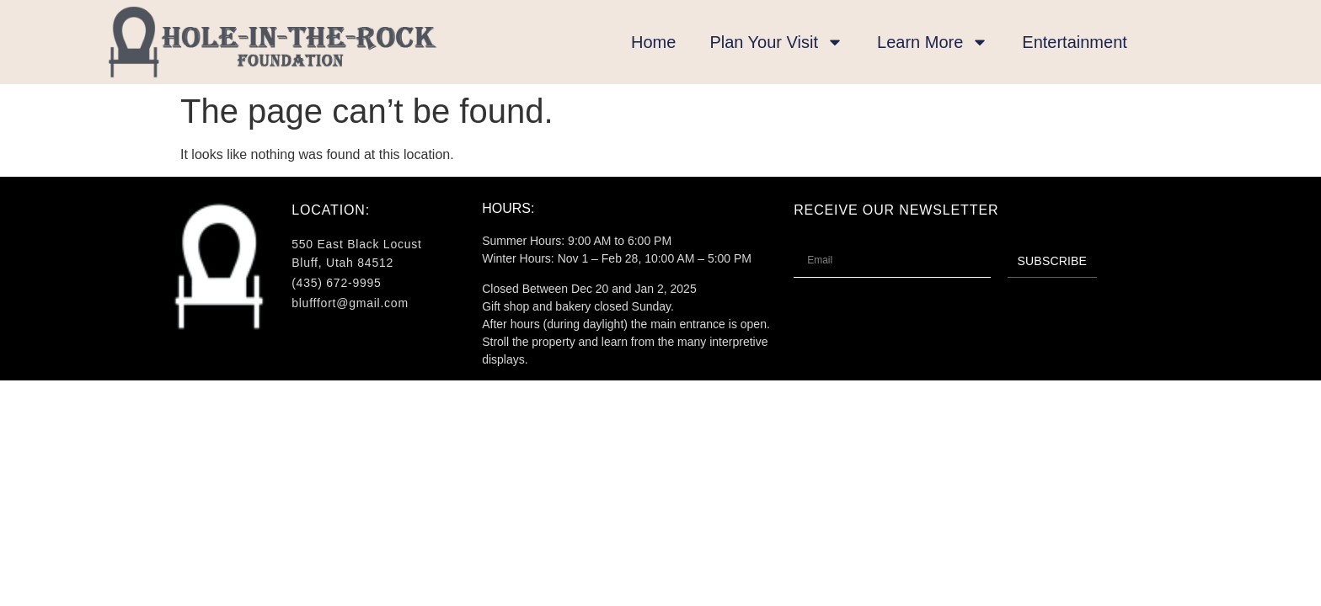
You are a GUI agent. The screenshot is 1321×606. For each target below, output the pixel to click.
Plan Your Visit (776, 42)
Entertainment (1074, 42)
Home (653, 42)
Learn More (932, 42)
